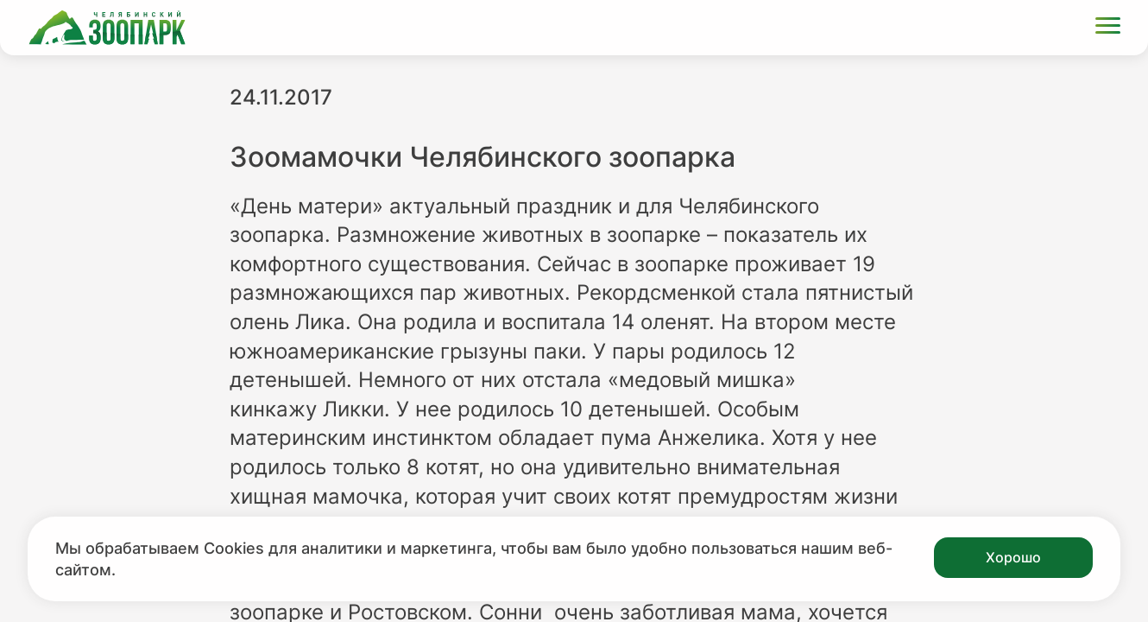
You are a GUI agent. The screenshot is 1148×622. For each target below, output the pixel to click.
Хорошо (1013, 557)
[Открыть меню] (1107, 28)
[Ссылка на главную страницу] (107, 27)
